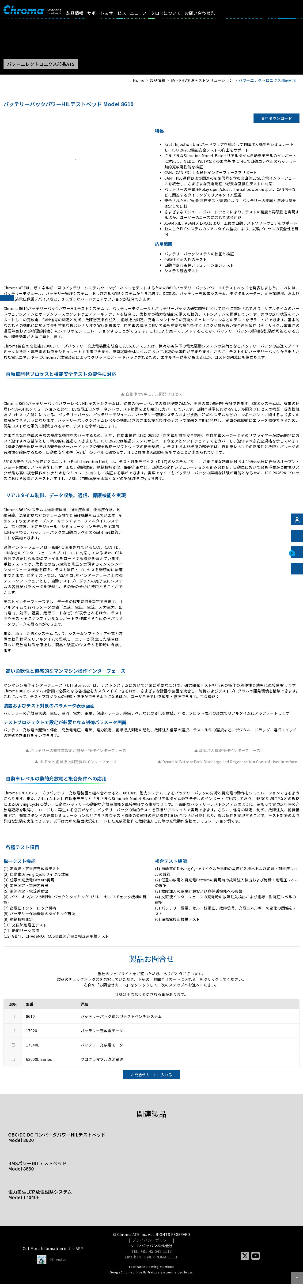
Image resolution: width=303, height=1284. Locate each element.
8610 (30, 1016)
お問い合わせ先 (204, 13)
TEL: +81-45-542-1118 (151, 1251)
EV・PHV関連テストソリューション (202, 80)
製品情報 (78, 13)
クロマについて (170, 13)
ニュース (142, 13)
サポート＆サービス (110, 13)
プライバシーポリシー (151, 1240)
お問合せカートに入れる (151, 1074)
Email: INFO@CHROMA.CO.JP (151, 1257)
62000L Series (39, 1059)
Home (138, 80)
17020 (31, 1030)
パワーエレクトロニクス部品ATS (267, 80)
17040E (32, 1045)
